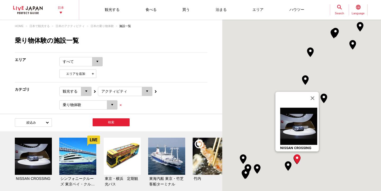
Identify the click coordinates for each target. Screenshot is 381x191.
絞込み (31, 122)
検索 (111, 122)
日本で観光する (39, 26)
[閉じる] (312, 98)
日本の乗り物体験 (102, 26)
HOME (19, 26)
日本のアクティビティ (70, 26)
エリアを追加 (75, 74)
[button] (297, 159)
